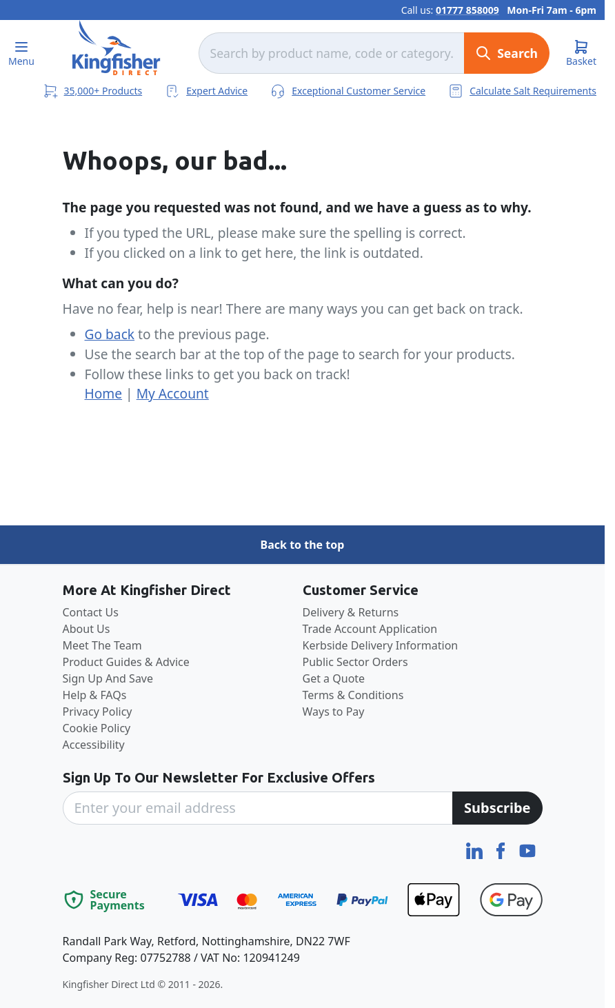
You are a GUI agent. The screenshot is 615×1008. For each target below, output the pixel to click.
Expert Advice (206, 90)
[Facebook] (502, 849)
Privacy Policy (97, 711)
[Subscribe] (497, 808)
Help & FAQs (95, 695)
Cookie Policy (97, 728)
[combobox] (332, 53)
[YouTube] (527, 849)
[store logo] (116, 47)
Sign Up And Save (108, 678)
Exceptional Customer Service (347, 90)
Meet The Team (102, 645)
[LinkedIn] (475, 849)
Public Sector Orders (355, 661)
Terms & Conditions (353, 695)
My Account (173, 393)
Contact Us (91, 612)
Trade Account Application (370, 628)
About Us (86, 628)
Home (104, 393)
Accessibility (94, 744)
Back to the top (303, 544)
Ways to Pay (334, 711)
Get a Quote (334, 678)
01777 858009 (467, 10)
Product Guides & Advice (126, 661)
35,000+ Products (92, 91)
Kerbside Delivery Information (380, 645)
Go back (110, 334)
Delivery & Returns (351, 612)
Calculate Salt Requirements (521, 90)
